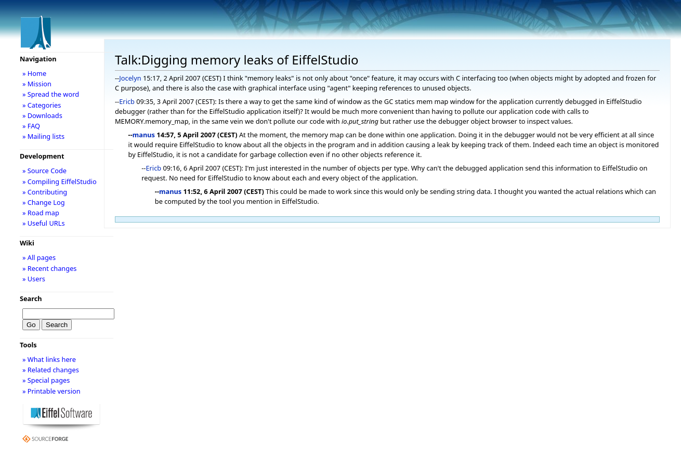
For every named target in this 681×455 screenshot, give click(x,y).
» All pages (39, 257)
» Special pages (46, 380)
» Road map (40, 212)
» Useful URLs (43, 223)
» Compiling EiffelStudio (59, 181)
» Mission (36, 83)
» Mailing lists (43, 136)
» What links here (49, 359)
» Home (34, 73)
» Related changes (50, 369)
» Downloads (42, 115)
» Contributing (44, 192)
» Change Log (43, 202)
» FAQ (31, 126)
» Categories (41, 105)
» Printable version (51, 391)
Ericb (127, 101)
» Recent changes (49, 268)
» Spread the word (50, 94)
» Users (33, 278)
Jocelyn (130, 78)
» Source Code (44, 170)
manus (144, 134)
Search (31, 298)
